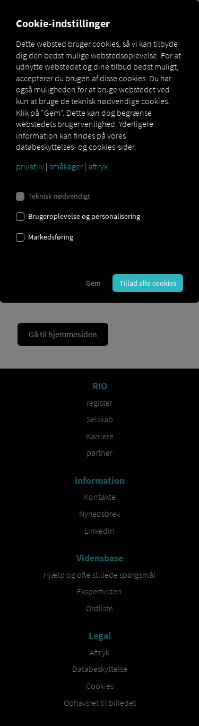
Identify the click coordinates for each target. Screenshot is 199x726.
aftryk (98, 166)
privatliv (30, 166)
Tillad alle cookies (147, 283)
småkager (66, 166)
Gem (93, 283)
